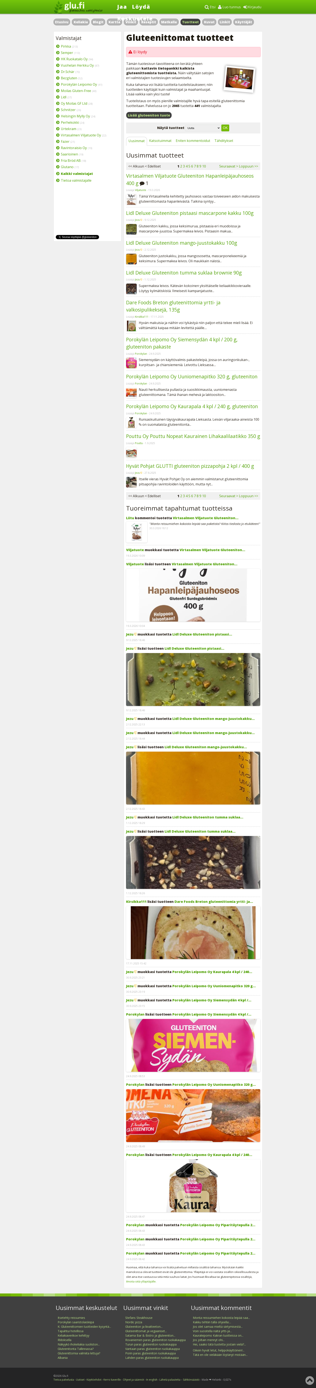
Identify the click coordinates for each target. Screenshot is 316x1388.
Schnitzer (68, 109)
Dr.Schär (67, 71)
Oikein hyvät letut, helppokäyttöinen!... (218, 1350)
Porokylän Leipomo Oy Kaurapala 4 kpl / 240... (212, 971)
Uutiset (80, 1379)
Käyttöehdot (94, 1379)
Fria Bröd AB (71, 160)
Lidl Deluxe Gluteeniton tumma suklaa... (207, 817)
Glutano (67, 167)
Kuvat (209, 22)
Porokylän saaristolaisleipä (76, 1322)
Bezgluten (69, 78)
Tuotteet (190, 22)
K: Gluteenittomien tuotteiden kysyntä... (84, 1327)
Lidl (63, 97)
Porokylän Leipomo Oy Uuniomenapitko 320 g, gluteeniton (191, 376)
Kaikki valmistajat (77, 173)
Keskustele (135, 18)
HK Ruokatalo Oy (74, 59)
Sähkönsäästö (191, 1379)
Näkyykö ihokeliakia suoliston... (79, 1344)
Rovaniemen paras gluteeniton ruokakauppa (155, 1340)
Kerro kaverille (112, 1379)
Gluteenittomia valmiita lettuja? (79, 1353)
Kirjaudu (252, 7)
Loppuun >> (248, 166)
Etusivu (61, 22)
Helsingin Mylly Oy (75, 116)
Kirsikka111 (141, 317)
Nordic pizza (133, 1322)
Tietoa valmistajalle (76, 180)
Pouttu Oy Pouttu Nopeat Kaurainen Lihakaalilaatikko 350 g (193, 436)
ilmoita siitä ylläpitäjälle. (141, 1281)
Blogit (98, 22)
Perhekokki (70, 122)
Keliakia (81, 22)
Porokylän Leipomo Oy (79, 84)
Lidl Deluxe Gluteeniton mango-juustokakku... (213, 718)
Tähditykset (223, 140)
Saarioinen (69, 154)
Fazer (65, 141)
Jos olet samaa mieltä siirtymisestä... (217, 1327)
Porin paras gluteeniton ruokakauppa (150, 1353)
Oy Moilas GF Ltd (74, 103)
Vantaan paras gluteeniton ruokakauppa (152, 1349)
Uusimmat (136, 141)
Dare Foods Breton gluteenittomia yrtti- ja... (213, 901)
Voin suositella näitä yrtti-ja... (212, 1331)
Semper (67, 52)
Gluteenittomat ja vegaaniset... (146, 1331)
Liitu (130, 518)
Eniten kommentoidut (193, 140)
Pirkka (66, 46)
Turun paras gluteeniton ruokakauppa (151, 1344)
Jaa (122, 6)
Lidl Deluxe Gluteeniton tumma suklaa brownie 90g (184, 272)
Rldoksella (64, 1340)
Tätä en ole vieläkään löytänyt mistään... (220, 1355)
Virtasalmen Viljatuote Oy (81, 135)
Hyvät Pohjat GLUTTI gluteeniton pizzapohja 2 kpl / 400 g (190, 466)
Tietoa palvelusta (63, 1379)
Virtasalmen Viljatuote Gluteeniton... (205, 518)
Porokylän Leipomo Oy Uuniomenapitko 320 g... (214, 986)
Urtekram (68, 128)
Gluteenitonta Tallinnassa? (76, 1349)
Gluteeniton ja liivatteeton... (143, 1327)
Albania (63, 1358)
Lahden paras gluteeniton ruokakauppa (152, 1358)
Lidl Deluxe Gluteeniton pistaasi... (202, 634)
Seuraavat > (228, 166)
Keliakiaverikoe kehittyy (73, 1335)
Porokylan (141, 354)
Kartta (114, 22)
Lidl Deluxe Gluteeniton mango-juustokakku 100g (181, 242)
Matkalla (169, 22)
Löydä (141, 6)
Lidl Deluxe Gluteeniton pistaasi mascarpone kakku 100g (189, 213)
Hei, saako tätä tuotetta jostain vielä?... (219, 1344)
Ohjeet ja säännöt (133, 1379)
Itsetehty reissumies (71, 1318)
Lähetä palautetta (169, 1379)
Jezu (137, 220)
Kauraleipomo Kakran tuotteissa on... (218, 1335)
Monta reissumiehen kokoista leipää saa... (221, 1318)
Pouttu (139, 443)
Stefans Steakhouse (139, 1318)
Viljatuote (140, 190)
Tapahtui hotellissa (70, 1331)
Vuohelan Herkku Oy (77, 65)
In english (151, 1379)
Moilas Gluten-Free (76, 90)
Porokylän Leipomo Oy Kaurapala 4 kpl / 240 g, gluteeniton (192, 406)
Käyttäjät (243, 22)
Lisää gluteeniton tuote (149, 115)
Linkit (225, 22)
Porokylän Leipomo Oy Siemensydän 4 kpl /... (211, 1000)
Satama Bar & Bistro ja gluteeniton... (150, 1335)
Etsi (210, 7)
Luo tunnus (229, 7)
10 (204, 166)
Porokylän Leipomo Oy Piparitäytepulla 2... (217, 1225)
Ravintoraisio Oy (74, 148)
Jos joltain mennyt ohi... (209, 1340)
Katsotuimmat (160, 140)
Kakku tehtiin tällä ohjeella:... (212, 1322)
